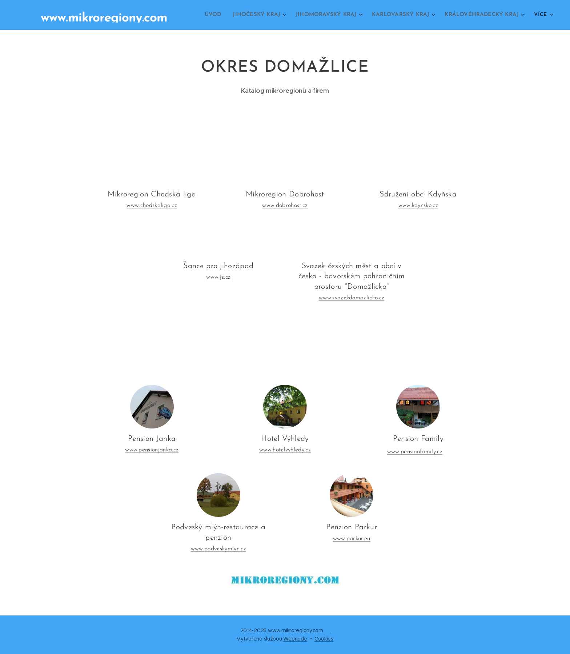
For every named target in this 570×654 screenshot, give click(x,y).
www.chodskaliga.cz (152, 205)
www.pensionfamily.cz (414, 452)
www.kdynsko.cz (418, 205)
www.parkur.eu (351, 539)
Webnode (295, 638)
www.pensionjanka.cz (151, 450)
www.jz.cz (218, 277)
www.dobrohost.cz (285, 205)
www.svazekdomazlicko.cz (351, 298)
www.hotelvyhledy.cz (285, 450)
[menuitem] (221, 15)
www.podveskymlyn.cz (218, 549)
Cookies (323, 638)
